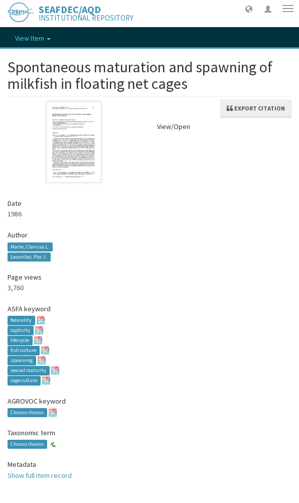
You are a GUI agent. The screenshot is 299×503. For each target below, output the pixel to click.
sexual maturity (28, 370)
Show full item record (40, 475)
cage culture (24, 381)
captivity (20, 330)
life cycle (20, 340)
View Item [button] (33, 38)
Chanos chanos (27, 412)
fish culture (23, 350)
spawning (22, 360)
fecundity (21, 320)
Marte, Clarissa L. (30, 246)
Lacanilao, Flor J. (29, 257)
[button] (249, 8)
